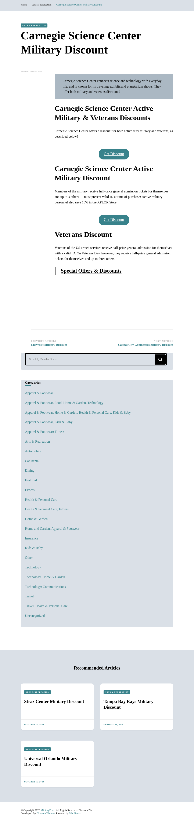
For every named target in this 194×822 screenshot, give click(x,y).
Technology (33, 567)
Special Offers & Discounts (91, 271)
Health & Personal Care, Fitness (47, 509)
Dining (29, 470)
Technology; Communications (45, 587)
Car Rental (32, 461)
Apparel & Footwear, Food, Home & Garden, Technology (64, 403)
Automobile (33, 451)
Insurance (31, 538)
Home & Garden (36, 519)
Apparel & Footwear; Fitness (44, 432)
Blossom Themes (46, 813)
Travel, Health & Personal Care (46, 606)
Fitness (30, 490)
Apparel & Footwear (39, 393)
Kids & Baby (34, 548)
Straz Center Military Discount (54, 701)
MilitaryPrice (48, 810)
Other (29, 557)
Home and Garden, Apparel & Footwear (52, 528)
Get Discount (114, 154)
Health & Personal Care (41, 499)
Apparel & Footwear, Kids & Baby (48, 422)
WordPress (75, 813)
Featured (31, 480)
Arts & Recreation (34, 25)
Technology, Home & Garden (45, 577)
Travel (29, 596)
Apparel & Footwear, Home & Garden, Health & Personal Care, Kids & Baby (78, 412)
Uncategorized (35, 616)
